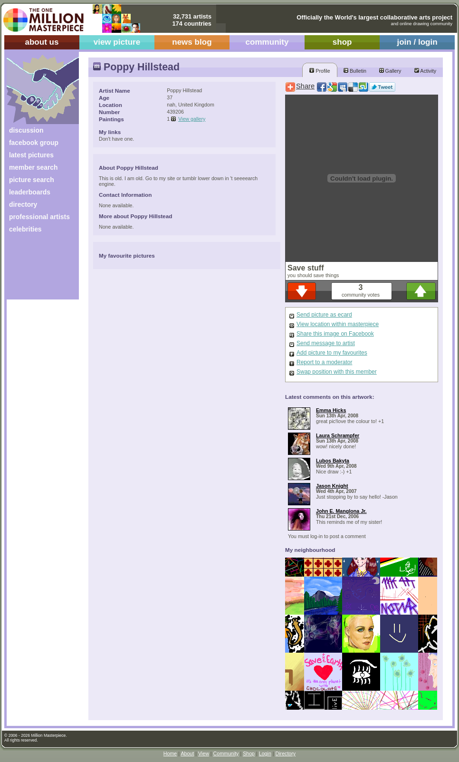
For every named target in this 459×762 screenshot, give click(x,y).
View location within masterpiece (337, 324)
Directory (286, 753)
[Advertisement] (36, 269)
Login (265, 753)
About (187, 753)
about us (41, 42)
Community (226, 753)
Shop (249, 753)
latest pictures (31, 155)
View (203, 753)
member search (33, 167)
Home (170, 753)
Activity (425, 71)
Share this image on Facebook (335, 333)
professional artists (39, 217)
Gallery (390, 71)
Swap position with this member (336, 371)
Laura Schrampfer (337, 435)
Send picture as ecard (324, 314)
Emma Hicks (331, 410)
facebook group (33, 142)
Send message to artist (325, 343)
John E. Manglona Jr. (341, 511)
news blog (191, 42)
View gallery (191, 119)
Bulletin (355, 71)
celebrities (25, 229)
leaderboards (29, 192)
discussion (26, 130)
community (267, 42)
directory (23, 204)
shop (342, 42)
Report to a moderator (324, 362)
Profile (319, 71)
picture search (31, 179)
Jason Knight (332, 486)
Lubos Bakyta (332, 460)
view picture (117, 42)
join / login (417, 42)
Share (305, 86)
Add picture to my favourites (331, 352)
